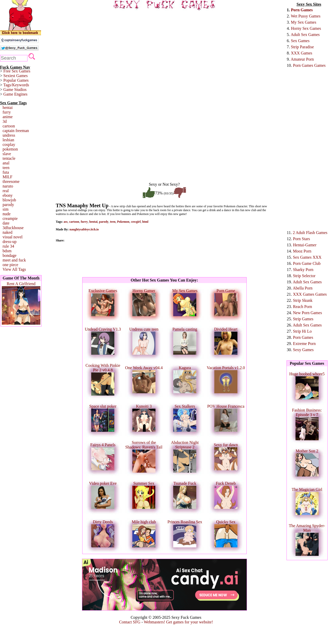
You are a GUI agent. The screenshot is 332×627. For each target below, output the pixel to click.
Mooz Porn (302, 251)
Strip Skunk (302, 300)
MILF (7, 177)
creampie (10, 218)
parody (8, 204)
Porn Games (302, 10)
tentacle (9, 158)
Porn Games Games (309, 65)
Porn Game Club (307, 263)
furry (7, 112)
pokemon (10, 149)
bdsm (7, 251)
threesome (11, 181)
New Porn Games (307, 313)
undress (9, 135)
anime (8, 117)
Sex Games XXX (307, 257)
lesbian (8, 140)
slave (7, 154)
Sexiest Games (15, 75)
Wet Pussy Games (305, 16)
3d (5, 121)
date (6, 223)
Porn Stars (301, 239)
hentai (8, 107)
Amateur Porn (302, 59)
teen (6, 167)
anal (6, 163)
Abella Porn (302, 288)
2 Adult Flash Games (310, 232)
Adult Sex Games (305, 34)
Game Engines (15, 94)
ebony (8, 195)
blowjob (9, 200)
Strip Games (303, 319)
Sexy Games (303, 350)
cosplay (9, 144)
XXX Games (301, 53)
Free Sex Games (16, 71)
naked (7, 232)
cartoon (9, 126)
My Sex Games (303, 22)
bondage (9, 255)
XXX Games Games (310, 294)
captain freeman (16, 130)
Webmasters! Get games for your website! (178, 622)
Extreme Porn (304, 343)
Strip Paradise (302, 47)
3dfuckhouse (13, 228)
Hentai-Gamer (305, 245)
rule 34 (8, 246)
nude (7, 214)
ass (66, 221)
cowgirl (136, 221)
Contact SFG (129, 622)
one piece (10, 265)
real (6, 191)
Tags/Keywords (16, 85)
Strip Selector (304, 276)
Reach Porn (302, 306)
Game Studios (14, 89)
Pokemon (123, 221)
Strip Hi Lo (302, 331)
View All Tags (14, 269)
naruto (8, 186)
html (145, 221)
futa (6, 172)
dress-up (9, 241)
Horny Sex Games (306, 28)
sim (5, 209)
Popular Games (16, 80)
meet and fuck (14, 260)
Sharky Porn (303, 269)
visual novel (13, 237)
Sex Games (300, 41)
